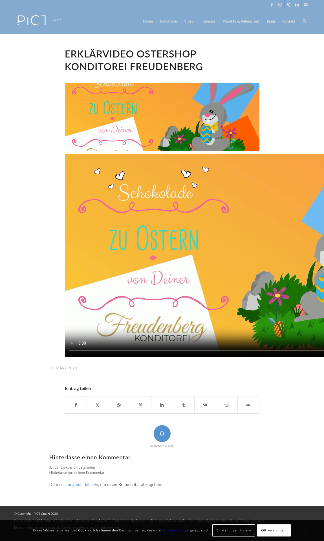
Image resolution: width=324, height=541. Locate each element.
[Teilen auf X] (97, 404)
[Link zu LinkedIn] (297, 4)
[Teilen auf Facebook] (76, 404)
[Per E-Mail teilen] (248, 404)
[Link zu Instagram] (280, 4)
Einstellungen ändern (233, 530)
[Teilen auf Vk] (205, 404)
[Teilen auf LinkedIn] (162, 404)
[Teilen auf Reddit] (226, 404)
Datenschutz (173, 530)
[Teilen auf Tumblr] (183, 404)
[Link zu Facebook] (272, 4)
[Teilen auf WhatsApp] (118, 404)
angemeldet (79, 484)
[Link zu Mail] (305, 4)
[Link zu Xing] (289, 4)
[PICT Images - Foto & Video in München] (43, 21)
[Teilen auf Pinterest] (140, 404)
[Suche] (304, 21)
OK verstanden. (273, 530)
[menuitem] (148, 21)
